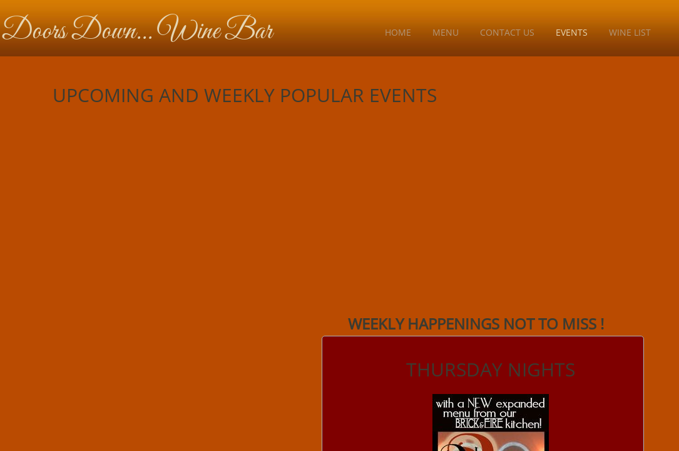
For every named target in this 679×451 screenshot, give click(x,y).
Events (572, 32)
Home (398, 32)
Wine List (630, 32)
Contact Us (507, 32)
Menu (445, 32)
